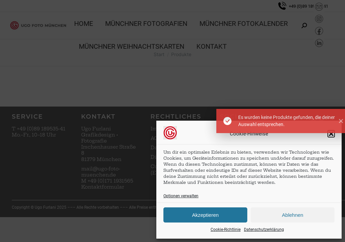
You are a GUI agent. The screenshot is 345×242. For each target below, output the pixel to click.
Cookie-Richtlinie (226, 229)
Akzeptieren (205, 215)
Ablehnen (292, 215)
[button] (331, 133)
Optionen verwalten (180, 196)
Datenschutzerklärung (264, 229)
